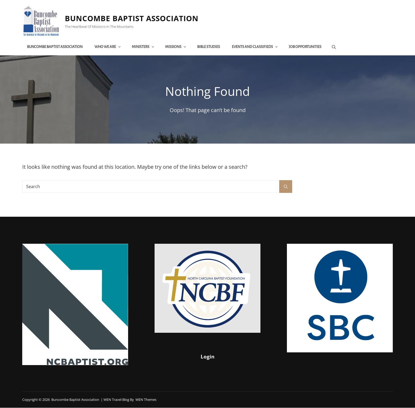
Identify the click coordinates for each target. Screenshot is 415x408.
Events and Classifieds (255, 47)
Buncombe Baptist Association (133, 19)
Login (207, 357)
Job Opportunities (305, 47)
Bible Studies (209, 47)
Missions (176, 47)
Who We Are (108, 47)
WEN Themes (146, 400)
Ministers (143, 47)
